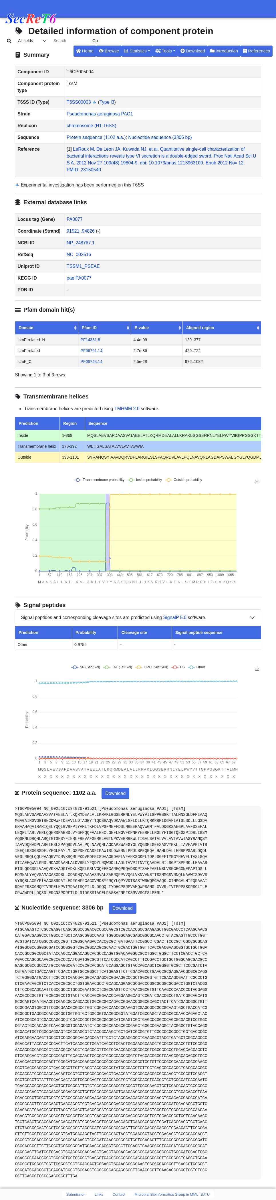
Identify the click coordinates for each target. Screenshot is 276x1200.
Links (99, 1194)
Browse (109, 50)
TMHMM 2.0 (127, 408)
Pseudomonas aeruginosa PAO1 (100, 113)
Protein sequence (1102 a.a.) (96, 137)
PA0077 (75, 219)
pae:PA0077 (79, 278)
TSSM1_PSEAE (83, 266)
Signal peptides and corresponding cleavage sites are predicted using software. (113, 617)
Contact (118, 1194)
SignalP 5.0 (174, 617)
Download (192, 50)
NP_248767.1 (81, 242)
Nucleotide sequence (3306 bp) (160, 137)
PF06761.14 (91, 350)
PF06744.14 (91, 361)
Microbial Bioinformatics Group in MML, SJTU (172, 1194)
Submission (76, 1194)
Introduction (224, 50)
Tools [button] (163, 50)
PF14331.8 (90, 339)
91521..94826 (81, 231)
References (256, 50)
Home (85, 50)
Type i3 (107, 102)
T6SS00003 (79, 102)
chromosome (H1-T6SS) (91, 125)
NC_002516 (79, 254)
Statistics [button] (135, 50)
